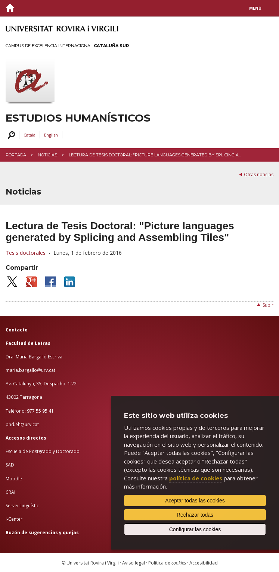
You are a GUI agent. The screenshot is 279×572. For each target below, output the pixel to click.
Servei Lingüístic (22, 505)
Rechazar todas (195, 515)
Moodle (14, 478)
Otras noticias (258, 174)
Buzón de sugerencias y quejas (42, 532)
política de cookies (195, 478)
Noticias (47, 154)
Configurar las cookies (195, 529)
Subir (268, 305)
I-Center (14, 519)
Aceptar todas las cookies (195, 501)
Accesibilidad (203, 563)
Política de (167, 563)
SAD (10, 465)
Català (29, 135)
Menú (255, 8)
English (51, 135)
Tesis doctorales (26, 252)
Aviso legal (133, 563)
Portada (16, 154)
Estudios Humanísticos (78, 118)
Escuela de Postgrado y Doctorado (43, 451)
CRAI (10, 492)
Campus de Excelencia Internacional (67, 45)
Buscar (10, 135)
